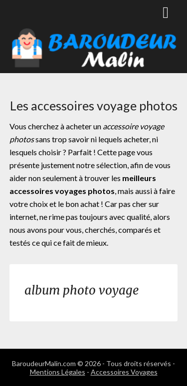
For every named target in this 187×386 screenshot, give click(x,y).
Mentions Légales (57, 372)
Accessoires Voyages (124, 372)
